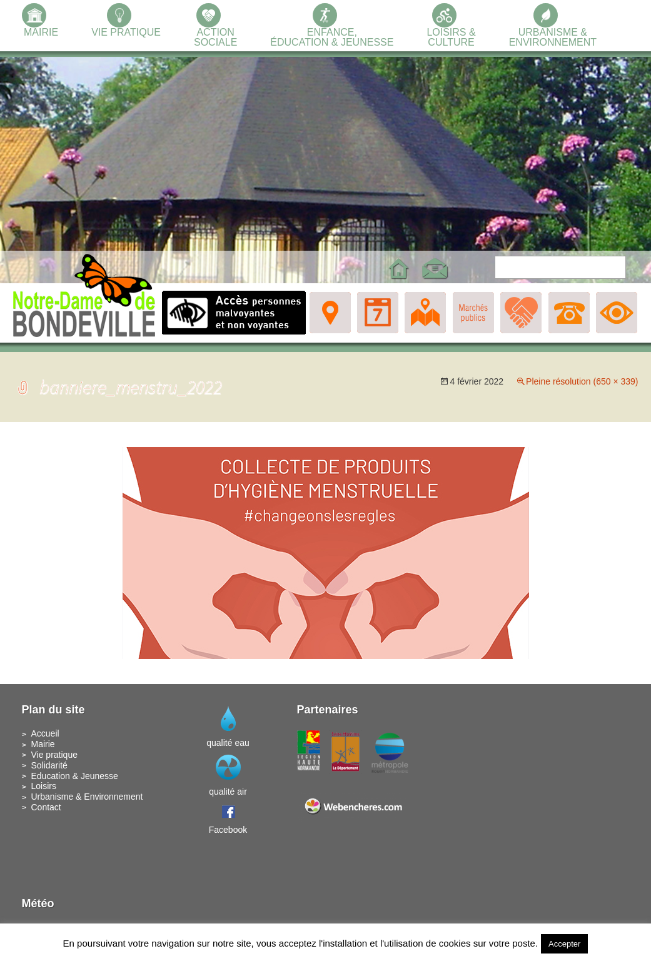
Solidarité (49, 765)
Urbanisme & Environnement (87, 797)
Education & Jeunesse (74, 776)
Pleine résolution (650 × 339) (582, 381)
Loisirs (43, 786)
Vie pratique (54, 755)
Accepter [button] (564, 943)
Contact (46, 807)
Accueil (45, 733)
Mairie (43, 744)
